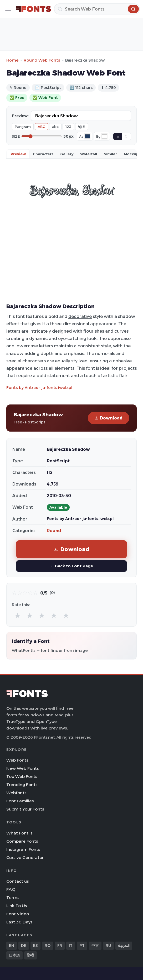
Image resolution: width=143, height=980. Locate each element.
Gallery (66, 154)
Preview (18, 154)
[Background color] (104, 136)
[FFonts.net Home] (33, 9)
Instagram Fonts (23, 849)
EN (11, 945)
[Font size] (41, 136)
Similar (110, 154)
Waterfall (88, 154)
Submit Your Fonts (25, 809)
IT (71, 945)
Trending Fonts (22, 784)
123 (68, 126)
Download (108, 418)
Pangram (23, 126)
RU (108, 945)
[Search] (97, 8)
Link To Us (16, 905)
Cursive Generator (25, 857)
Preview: (20, 115)
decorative (80, 316)
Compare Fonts (22, 841)
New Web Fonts (22, 768)
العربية (124, 945)
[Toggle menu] (8, 9)
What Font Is (19, 833)
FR (59, 945)
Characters (43, 154)
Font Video (17, 913)
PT (82, 945)
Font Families (20, 800)
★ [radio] (17, 615)
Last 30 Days (19, 921)
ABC (41, 126)
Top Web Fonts (21, 776)
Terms (12, 897)
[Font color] (87, 136)
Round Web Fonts (42, 60)
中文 (95, 945)
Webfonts (16, 792)
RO (47, 945)
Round (54, 530)
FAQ (10, 889)
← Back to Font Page (71, 565)
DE (23, 945)
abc (55, 126)
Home (12, 60)
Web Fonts (17, 760)
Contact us (17, 881)
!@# (81, 126)
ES (35, 945)
